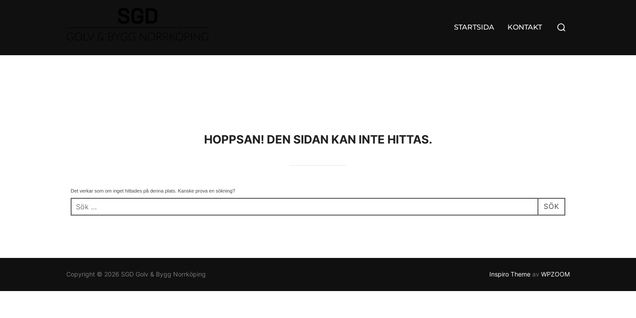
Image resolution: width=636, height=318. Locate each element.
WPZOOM (555, 219)
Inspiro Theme (509, 219)
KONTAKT (524, 27)
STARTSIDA (474, 27)
